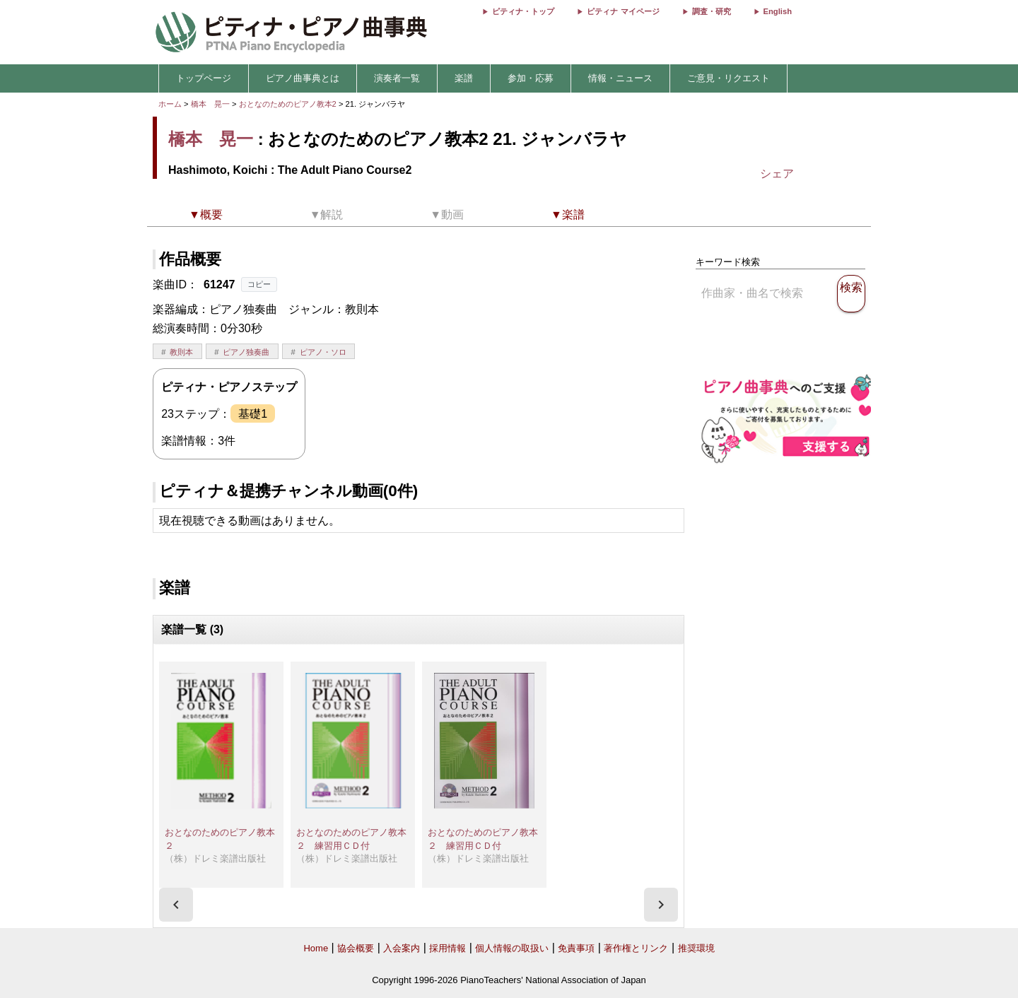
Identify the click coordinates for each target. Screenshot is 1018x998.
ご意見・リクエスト (728, 78)
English (778, 11)
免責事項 (576, 948)
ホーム (170, 104)
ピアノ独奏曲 (246, 352)
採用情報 (447, 948)
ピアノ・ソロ (323, 352)
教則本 (181, 352)
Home (315, 948)
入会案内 (401, 948)
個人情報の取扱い (512, 948)
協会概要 (355, 948)
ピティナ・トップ (523, 11)
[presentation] (176, 905)
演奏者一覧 (397, 78)
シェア (777, 174)
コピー (259, 284)
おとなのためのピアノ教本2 (289, 104)
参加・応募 (531, 78)
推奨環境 (696, 948)
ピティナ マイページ (623, 11)
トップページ (203, 78)
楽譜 (464, 78)
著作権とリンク (636, 948)
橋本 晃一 (210, 104)
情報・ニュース (620, 78)
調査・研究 (711, 11)
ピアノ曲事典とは (302, 78)
